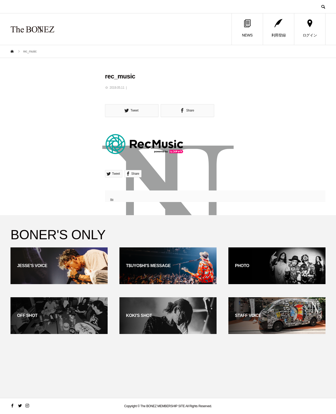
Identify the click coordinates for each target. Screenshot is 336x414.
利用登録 (278, 28)
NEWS (247, 28)
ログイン (310, 28)
